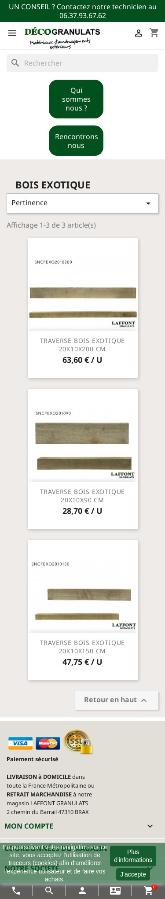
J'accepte (133, 874)
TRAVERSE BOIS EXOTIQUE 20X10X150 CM (82, 647)
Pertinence (82, 203)
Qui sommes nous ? (76, 99)
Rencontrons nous (76, 141)
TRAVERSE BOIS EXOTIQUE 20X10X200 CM (82, 345)
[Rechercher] (82, 63)
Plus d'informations (133, 855)
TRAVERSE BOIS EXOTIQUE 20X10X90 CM (82, 496)
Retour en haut (116, 700)
